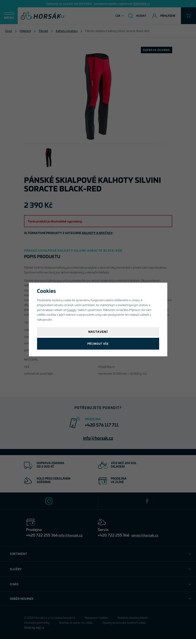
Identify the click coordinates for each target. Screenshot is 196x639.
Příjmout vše (98, 344)
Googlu (71, 310)
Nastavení (98, 331)
